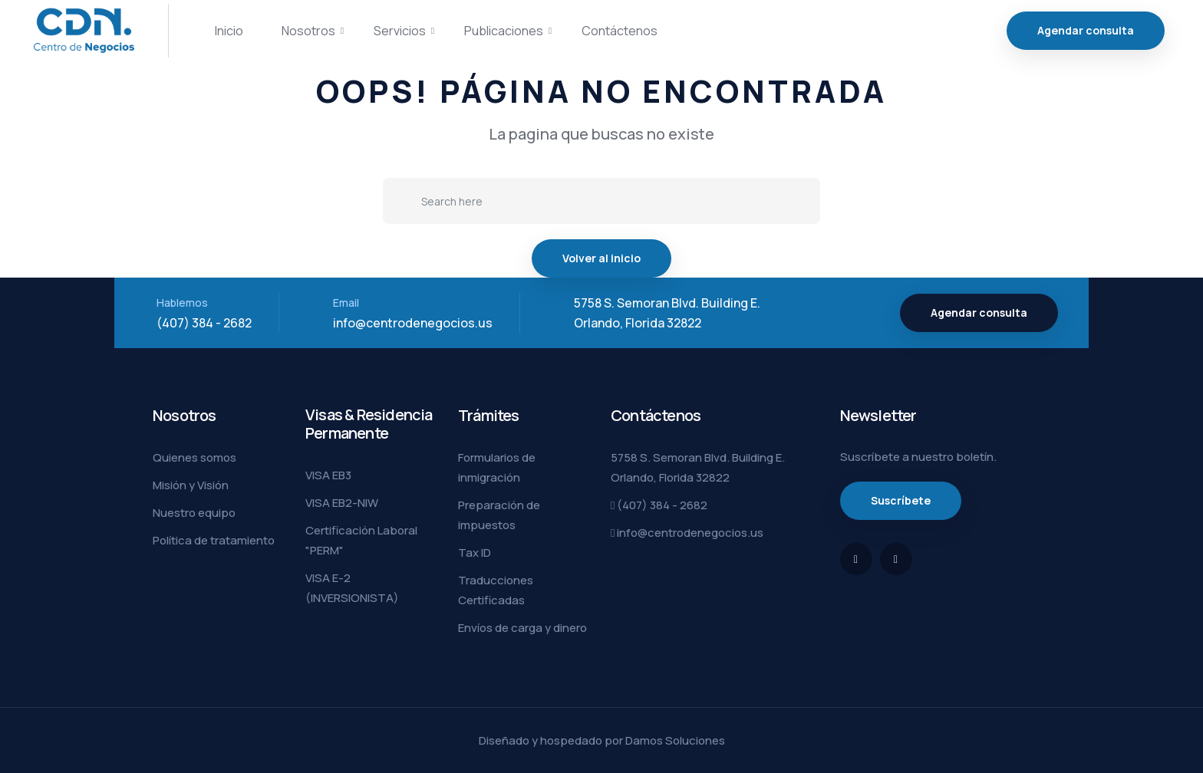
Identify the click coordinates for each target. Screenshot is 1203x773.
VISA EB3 (328, 475)
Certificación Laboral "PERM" (361, 540)
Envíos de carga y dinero (522, 628)
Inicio (229, 30)
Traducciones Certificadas (495, 590)
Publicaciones (503, 30)
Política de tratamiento (214, 540)
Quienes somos (194, 457)
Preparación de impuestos (499, 515)
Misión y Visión (191, 485)
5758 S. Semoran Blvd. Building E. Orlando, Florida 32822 (698, 467)
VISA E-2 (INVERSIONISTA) (352, 588)
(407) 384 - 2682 (204, 322)
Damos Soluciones (675, 740)
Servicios (400, 30)
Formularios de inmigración (497, 467)
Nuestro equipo (194, 513)
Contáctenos (620, 30)
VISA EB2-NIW (341, 503)
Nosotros (308, 30)
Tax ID (474, 552)
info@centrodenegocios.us (413, 322)
